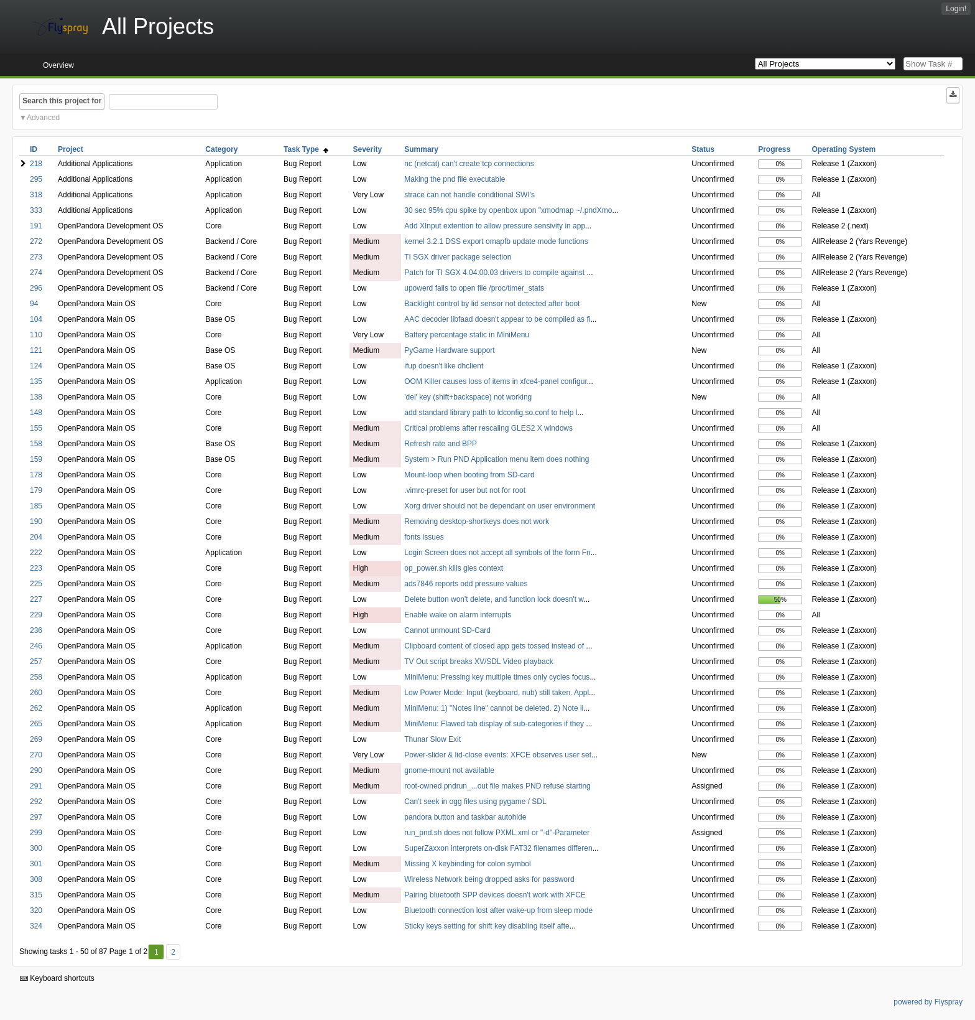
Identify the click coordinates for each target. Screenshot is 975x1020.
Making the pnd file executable (454, 179)
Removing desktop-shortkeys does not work (476, 521)
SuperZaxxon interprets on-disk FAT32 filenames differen (498, 848)
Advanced (43, 117)
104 (36, 319)
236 (36, 630)
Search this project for (61, 100)
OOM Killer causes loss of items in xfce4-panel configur (495, 381)
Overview (58, 65)
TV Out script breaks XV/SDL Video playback (478, 661)
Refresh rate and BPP (440, 443)
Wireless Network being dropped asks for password (489, 879)
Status (702, 149)
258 (36, 677)
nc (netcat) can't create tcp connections (469, 163)
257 (36, 661)
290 (36, 770)
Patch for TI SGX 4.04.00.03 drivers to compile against (495, 272)
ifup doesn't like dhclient (443, 366)
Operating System (843, 149)
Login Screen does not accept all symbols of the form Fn (497, 552)
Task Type (306, 149)
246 (36, 646)
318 (36, 194)
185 (36, 506)
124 (36, 366)
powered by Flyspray (928, 1002)
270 (36, 755)
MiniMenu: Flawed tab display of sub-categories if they (495, 723)
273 (36, 257)
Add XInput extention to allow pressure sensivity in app (494, 226)
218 (36, 163)
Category (221, 149)
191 (36, 226)
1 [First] (156, 952)
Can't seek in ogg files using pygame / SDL (475, 801)
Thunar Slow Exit (432, 739)
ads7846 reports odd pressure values (465, 583)
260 (36, 692)
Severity (367, 149)
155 (36, 428)
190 (36, 521)
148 (36, 412)
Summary (421, 149)
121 (36, 350)
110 (36, 334)
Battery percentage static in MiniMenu (466, 334)
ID (33, 149)
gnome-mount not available (449, 770)
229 (36, 615)
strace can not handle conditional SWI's (469, 194)
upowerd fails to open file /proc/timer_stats (474, 288)
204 (36, 537)
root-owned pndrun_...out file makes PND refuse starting (497, 786)
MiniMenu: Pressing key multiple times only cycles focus (496, 677)
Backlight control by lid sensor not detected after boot (492, 303)
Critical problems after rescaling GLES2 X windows (488, 428)
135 (36, 381)
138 (36, 397)
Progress (774, 149)
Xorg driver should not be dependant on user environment (499, 506)
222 (36, 552)
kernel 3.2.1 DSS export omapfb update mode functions (496, 241)
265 (36, 723)
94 (34, 303)
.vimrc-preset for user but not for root (464, 490)
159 (36, 459)
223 (36, 568)
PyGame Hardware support (449, 350)
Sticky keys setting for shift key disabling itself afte (486, 926)
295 (36, 179)
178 (36, 474)
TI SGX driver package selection (457, 257)
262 (36, 708)
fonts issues (423, 537)
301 (36, 863)
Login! (956, 8)
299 (36, 832)
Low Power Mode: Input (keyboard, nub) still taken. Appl (496, 692)
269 (36, 739)
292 (36, 801)
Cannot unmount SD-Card (447, 630)
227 (36, 599)
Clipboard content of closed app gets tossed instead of (495, 646)
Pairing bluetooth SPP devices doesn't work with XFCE (495, 895)
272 (36, 241)
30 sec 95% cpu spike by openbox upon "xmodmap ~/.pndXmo (508, 210)
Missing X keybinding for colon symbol (467, 863)
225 (36, 583)
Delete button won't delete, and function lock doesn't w (493, 599)
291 (36, 786)
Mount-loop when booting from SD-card (469, 474)
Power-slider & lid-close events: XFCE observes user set (497, 755)
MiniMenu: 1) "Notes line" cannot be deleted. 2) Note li (493, 708)
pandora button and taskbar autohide (465, 817)
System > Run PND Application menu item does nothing (496, 459)
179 (36, 490)
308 (36, 879)
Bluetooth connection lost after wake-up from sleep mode (498, 910)
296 (36, 288)
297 (36, 817)
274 (36, 272)
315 (36, 895)
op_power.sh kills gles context (453, 568)
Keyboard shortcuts (57, 978)
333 (36, 210)
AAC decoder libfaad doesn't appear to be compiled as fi (497, 319)
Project (70, 149)
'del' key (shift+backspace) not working (468, 397)
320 (36, 910)
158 (36, 443)
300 (36, 848)
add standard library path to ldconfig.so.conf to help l (490, 412)
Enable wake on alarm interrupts (457, 615)
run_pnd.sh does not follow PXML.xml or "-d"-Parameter (496, 832)
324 (36, 926)
